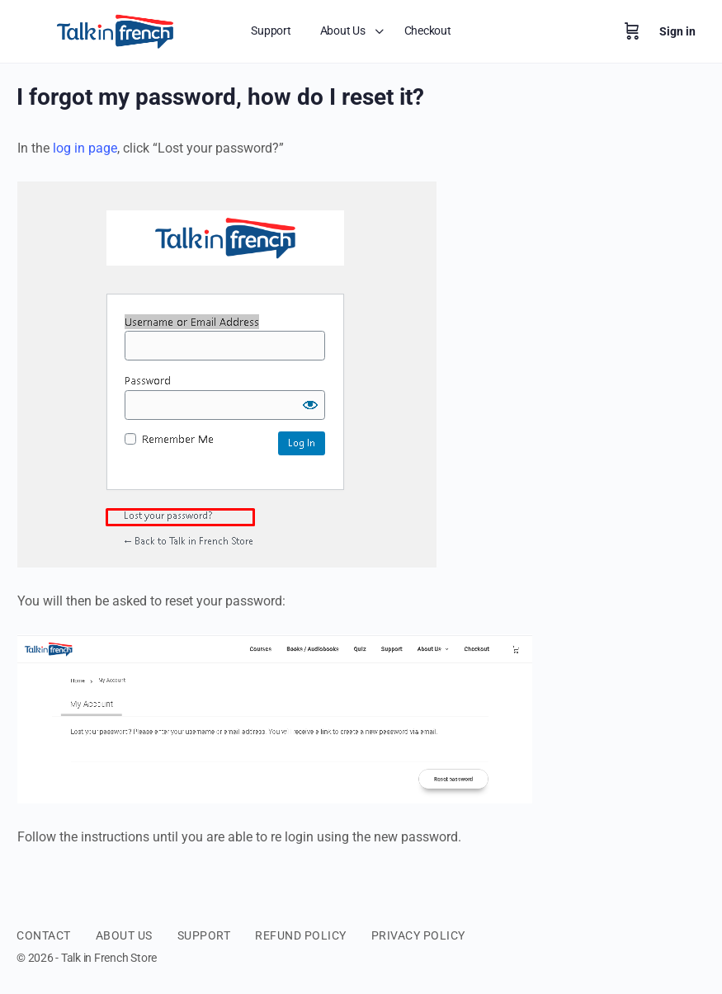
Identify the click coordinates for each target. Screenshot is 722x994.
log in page (85, 148)
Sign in (677, 31)
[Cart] (632, 31)
